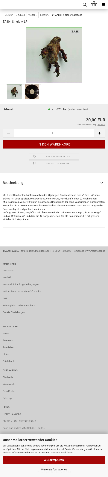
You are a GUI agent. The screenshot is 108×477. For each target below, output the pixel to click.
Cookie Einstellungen (14, 312)
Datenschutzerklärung (61, 452)
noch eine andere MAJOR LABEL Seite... (24, 428)
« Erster (9, 14)
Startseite (8, 377)
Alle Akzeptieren (54, 459)
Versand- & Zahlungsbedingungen (21, 284)
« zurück (20, 14)
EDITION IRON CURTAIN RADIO (19, 421)
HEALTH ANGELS (12, 414)
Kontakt (7, 277)
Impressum (9, 270)
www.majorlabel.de (95, 250)
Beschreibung (13, 183)
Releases (8, 340)
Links (6, 354)
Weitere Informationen (54, 469)
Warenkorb (8, 384)
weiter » (32, 14)
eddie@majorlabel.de (38, 250)
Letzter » (44, 14)
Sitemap (7, 398)
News (6, 333)
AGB (5, 298)
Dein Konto (8, 391)
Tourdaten (8, 347)
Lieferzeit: (8, 109)
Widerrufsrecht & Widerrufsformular (22, 291)
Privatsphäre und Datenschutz (19, 305)
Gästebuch (8, 361)
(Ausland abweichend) (78, 109)
